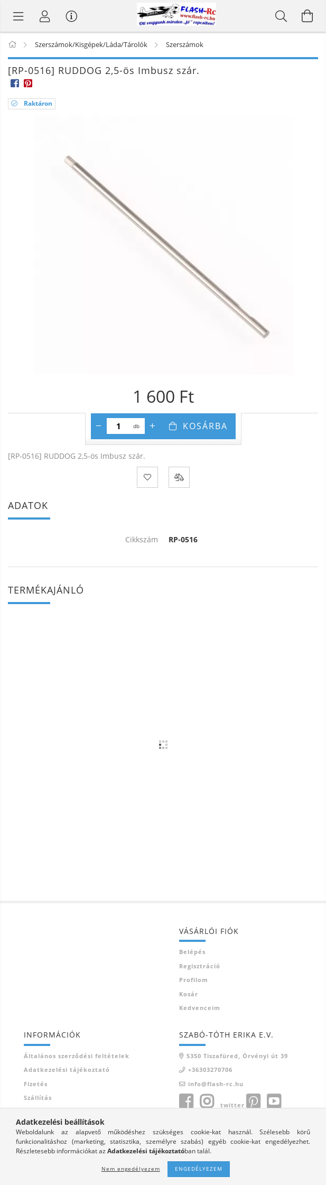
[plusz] (153, 426)
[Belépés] (44, 16)
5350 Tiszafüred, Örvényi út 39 (237, 1056)
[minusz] (99, 426)
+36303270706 (210, 1069)
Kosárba (205, 426)
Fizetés (36, 1084)
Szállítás (38, 1097)
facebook (186, 1101)
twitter (232, 1105)
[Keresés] (281, 16)
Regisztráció (199, 966)
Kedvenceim (199, 1008)
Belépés (192, 952)
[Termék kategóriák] (18, 16)
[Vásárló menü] (71, 16)
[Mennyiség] (119, 426)
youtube (274, 1101)
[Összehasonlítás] (179, 477)
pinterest (253, 1101)
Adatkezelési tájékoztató (67, 1069)
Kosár (188, 994)
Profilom (193, 980)
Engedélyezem (198, 1168)
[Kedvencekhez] (147, 477)
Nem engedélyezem (130, 1168)
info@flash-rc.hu (216, 1084)
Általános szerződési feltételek (76, 1056)
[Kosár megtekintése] (307, 16)
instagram (206, 1101)
